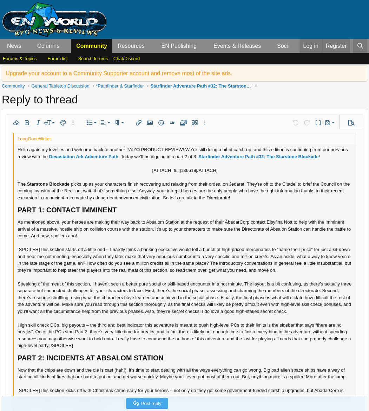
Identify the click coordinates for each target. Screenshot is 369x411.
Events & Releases (237, 46)
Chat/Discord (126, 58)
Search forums (93, 58)
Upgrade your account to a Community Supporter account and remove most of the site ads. (119, 73)
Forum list (57, 58)
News (14, 46)
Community (91, 46)
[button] (27, 46)
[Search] (360, 46)
